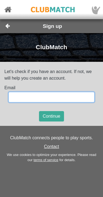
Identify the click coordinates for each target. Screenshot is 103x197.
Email (9, 87)
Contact (51, 146)
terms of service (46, 160)
